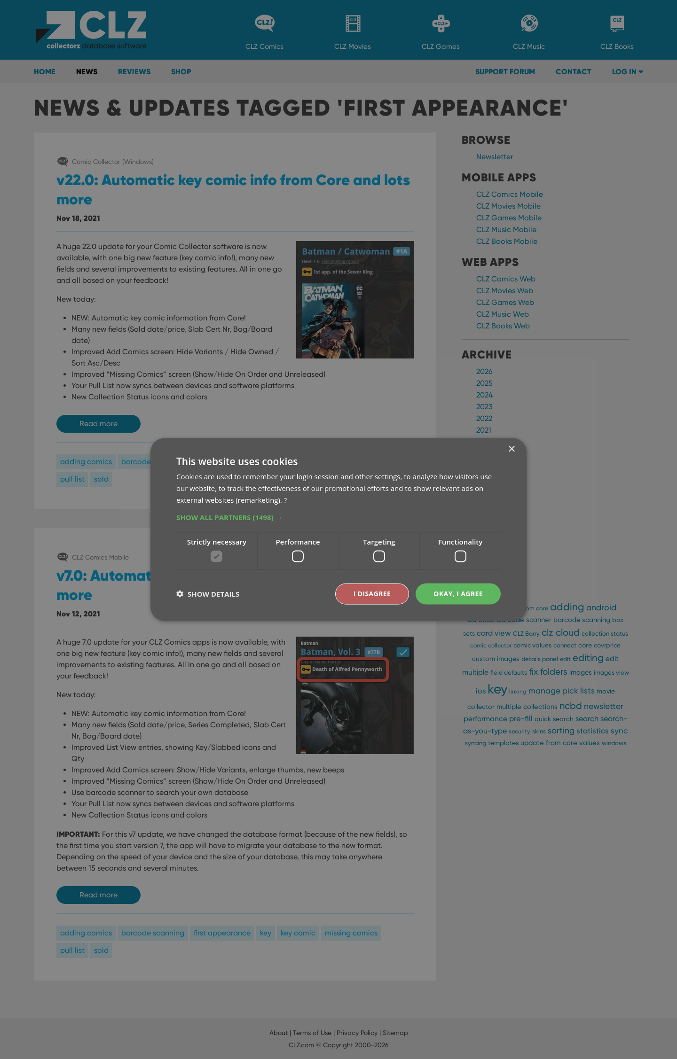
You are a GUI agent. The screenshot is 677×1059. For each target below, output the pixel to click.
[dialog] (338, 529)
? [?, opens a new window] (285, 499)
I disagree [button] (372, 593)
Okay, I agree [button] (458, 593)
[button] (338, 517)
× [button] (511, 449)
